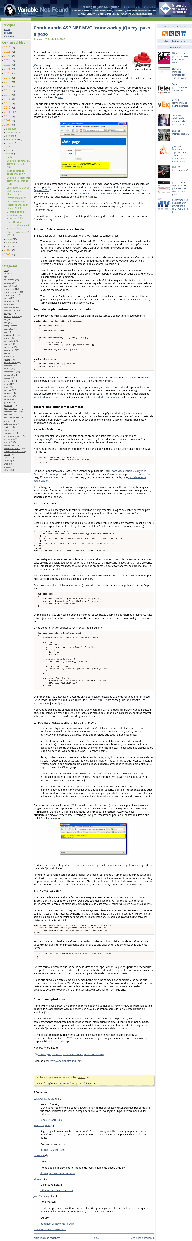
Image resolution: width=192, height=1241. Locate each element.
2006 (7, 254)
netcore (7, 393)
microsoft (8, 381)
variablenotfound (12, 448)
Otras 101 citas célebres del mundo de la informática (18, 225)
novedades (9, 399)
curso (6, 338)
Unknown (39, 1179)
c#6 (6, 322)
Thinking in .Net (61, 193)
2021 (7, 69)
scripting (8, 414)
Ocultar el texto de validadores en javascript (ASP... (16, 214)
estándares (9, 350)
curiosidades (10, 335)
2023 (7, 60)
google (7, 359)
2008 (7, 125)
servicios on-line (11, 417)
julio (8, 146)
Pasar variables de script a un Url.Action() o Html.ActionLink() (180, 206)
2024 (7, 56)
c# (5, 319)
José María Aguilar (44, 1220)
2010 (7, 116)
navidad (7, 390)
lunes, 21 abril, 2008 (51, 1143)
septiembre (12, 139)
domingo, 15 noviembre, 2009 (57, 1197)
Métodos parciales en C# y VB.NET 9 (18, 206)
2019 (7, 77)
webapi (7, 467)
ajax (6, 276)
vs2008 (7, 460)
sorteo (7, 427)
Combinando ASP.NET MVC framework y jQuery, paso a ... (18, 190)
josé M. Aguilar (42, 1149)
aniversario (9, 279)
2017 (7, 86)
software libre (10, 424)
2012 (7, 107)
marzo (9, 238)
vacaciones (9, 445)
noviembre (12, 132)
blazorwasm (9, 310)
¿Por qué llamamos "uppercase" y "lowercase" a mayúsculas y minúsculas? (179, 154)
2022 (7, 64)
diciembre (11, 128)
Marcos (38, 1203)
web (6, 463)
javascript (8, 375)
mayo (9, 153)
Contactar (149, 7)
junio (9, 150)
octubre (10, 135)
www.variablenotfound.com (65, 1084)
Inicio (127, 7)
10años (7, 273)
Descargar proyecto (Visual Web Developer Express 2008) (69, 1078)
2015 (7, 95)
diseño (7, 344)
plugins (66, 78)
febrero (10, 242)
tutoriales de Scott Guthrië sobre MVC (100, 193)
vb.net (7, 454)
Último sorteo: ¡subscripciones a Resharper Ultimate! (180, 58)
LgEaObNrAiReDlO (44, 1122)
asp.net (7, 286)
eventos (7, 353)
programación (10, 408)
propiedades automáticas (105, 404)
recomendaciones (12, 411)
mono (7, 384)
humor (7, 368)
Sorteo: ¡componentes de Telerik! (179, 87)
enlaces (7, 347)
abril (8, 157)
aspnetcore (9, 289)
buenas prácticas (12, 316)
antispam (8, 282)
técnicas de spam (12, 436)
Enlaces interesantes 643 (180, 132)
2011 (7, 112)
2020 (7, 73)
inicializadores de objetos (48, 404)
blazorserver (10, 307)
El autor (137, 7)
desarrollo (8, 341)
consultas (8, 329)
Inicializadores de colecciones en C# (16, 172)
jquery (7, 378)
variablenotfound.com (14, 451)
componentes (10, 325)
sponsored (9, 433)
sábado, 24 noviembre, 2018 (56, 1214)
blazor (7, 304)
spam (6, 430)
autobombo (9, 301)
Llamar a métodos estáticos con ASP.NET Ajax (179, 73)
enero (9, 246)
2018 (7, 82)
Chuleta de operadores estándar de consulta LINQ (18, 180)
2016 (7, 90)
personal (8, 405)
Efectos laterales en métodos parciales (16, 199)
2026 (7, 47)
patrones (8, 402)
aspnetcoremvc (11, 292)
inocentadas (9, 371)
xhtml (6, 470)
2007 (7, 250)
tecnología (9, 439)
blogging (8, 313)
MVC (60, 97)
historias (8, 365)
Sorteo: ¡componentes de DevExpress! (180, 102)
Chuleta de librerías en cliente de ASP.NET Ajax (18, 163)
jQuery (37, 65)
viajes (6, 457)
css (5, 332)
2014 (7, 99)
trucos (7, 442)
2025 (7, 52)
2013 (7, 103)
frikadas (7, 356)
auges (7, 298)
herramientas (10, 362)
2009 (7, 120)
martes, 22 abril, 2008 (52, 1173)
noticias (7, 396)
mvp (6, 387)
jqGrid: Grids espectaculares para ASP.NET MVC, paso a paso (179, 188)
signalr (7, 421)
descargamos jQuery (45, 446)
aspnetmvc (9, 295)
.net (6, 270)
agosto (10, 142)
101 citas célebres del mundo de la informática (178, 120)
